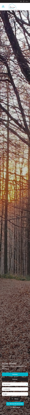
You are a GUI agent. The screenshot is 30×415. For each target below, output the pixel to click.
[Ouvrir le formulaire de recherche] (15, 401)
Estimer (15, 381)
